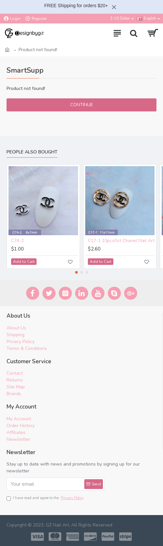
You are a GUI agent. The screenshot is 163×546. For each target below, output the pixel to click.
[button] (76, 272)
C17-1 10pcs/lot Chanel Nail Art (121, 241)
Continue (81, 105)
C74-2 (17, 241)
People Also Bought (32, 152)
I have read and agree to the (46, 498)
